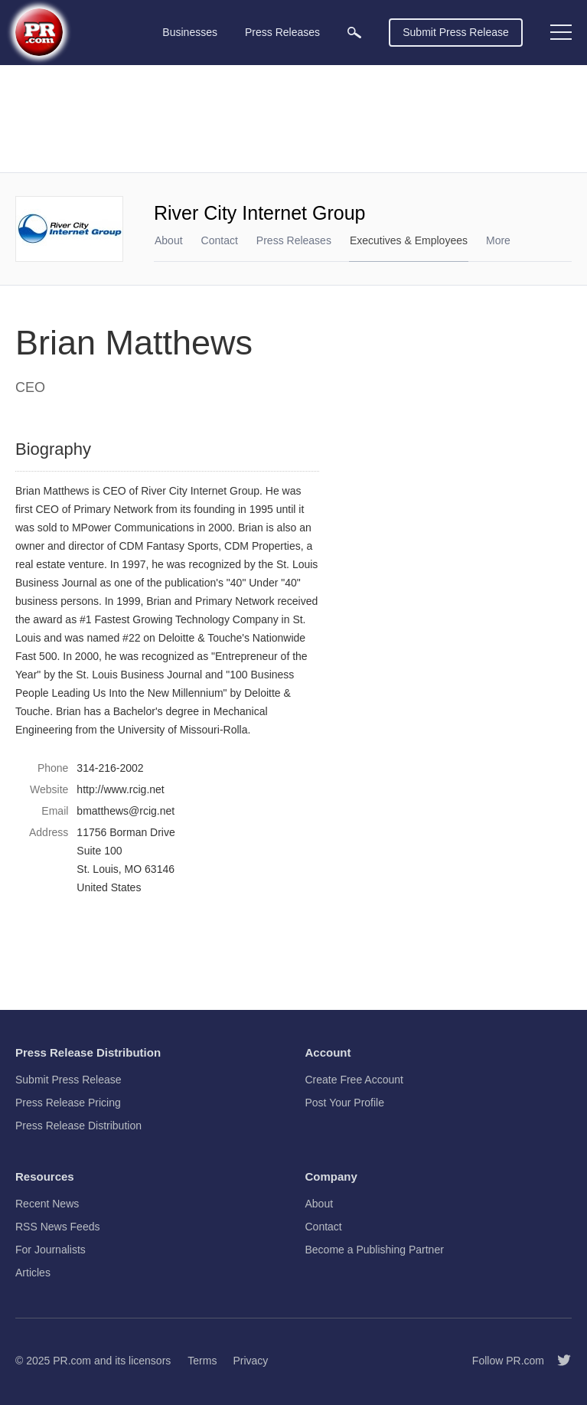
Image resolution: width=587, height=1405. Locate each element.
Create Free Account (354, 1079)
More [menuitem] (498, 240)
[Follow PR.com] (558, 1360)
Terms (202, 1360)
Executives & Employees (409, 240)
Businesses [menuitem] (189, 32)
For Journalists (50, 1249)
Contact (219, 240)
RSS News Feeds (57, 1226)
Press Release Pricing (68, 1102)
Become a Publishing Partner (374, 1249)
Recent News (47, 1204)
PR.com (72, 1360)
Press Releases (293, 240)
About (169, 240)
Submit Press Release (456, 32)
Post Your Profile (345, 1102)
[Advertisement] (293, 118)
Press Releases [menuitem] (282, 32)
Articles (33, 1272)
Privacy (250, 1360)
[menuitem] (354, 32)
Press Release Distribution (78, 1125)
